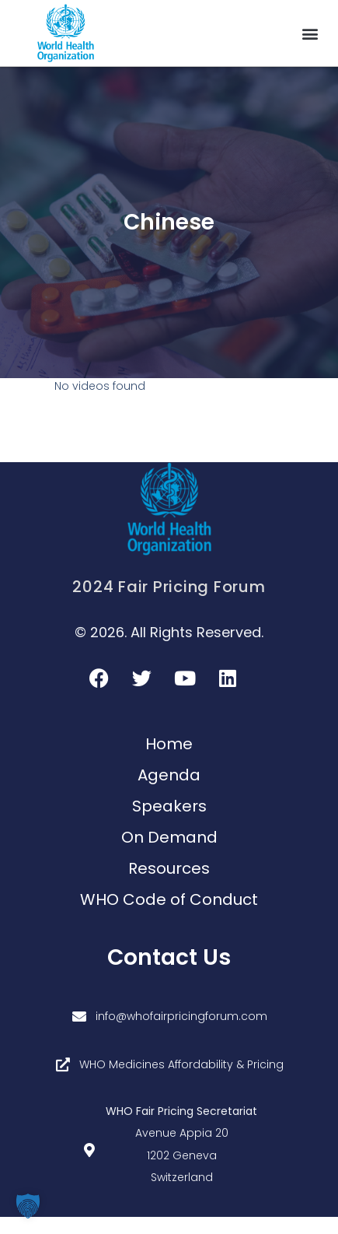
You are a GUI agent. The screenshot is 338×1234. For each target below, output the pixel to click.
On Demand (169, 837)
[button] (309, 33)
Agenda (169, 775)
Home (169, 744)
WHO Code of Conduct (169, 899)
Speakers (169, 806)
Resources (169, 868)
